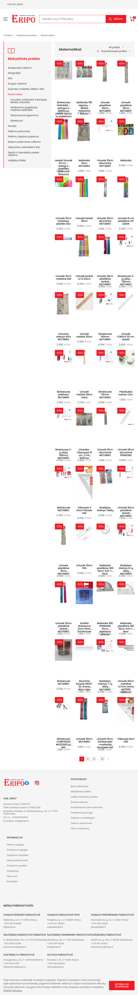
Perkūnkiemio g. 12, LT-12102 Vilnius (109, 920)
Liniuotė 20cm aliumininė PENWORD (126, 452)
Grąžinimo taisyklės (17, 855)
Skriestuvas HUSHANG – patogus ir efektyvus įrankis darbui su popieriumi (63, 109)
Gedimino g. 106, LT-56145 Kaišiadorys (112, 939)
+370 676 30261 (99, 923)
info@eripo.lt (22, 821)
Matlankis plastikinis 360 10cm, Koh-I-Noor (105, 570)
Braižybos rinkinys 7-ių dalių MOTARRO (105, 685)
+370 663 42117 (11, 963)
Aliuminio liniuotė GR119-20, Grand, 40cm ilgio (84, 685)
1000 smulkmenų (80, 828)
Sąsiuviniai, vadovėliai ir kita (24, 147)
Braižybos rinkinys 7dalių (105, 509)
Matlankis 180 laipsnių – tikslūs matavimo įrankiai (84, 108)
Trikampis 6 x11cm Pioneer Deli (84, 510)
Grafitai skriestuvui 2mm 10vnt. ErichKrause (84, 627)
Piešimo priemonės (19, 131)
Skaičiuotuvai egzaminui (24, 115)
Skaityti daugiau (12, 990)
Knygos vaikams (17, 83)
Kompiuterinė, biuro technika (87, 807)
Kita (10, 78)
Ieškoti (118, 19)
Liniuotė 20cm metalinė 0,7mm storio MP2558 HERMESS (126, 687)
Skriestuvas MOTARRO (63, 509)
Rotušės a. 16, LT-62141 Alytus (62, 959)
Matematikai (48, 35)
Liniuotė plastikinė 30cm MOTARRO (126, 107)
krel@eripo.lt (54, 947)
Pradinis (8, 35)
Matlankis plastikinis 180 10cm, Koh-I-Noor (126, 627)
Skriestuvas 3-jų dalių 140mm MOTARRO (63, 454)
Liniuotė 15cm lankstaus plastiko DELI (63, 221)
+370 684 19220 (55, 943)
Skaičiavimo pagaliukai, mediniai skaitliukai (24, 109)
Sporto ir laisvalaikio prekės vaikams (23, 154)
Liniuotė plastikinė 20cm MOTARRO (105, 107)
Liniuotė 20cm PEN (84, 567)
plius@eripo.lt (98, 927)
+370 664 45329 (56, 963)
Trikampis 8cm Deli (126, 740)
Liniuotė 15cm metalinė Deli (63, 278)
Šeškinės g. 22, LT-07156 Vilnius (20, 920)
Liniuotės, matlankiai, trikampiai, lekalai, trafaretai (28, 101)
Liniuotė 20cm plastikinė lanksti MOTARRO (105, 280)
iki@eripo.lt (9, 927)
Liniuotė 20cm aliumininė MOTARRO (105, 221)
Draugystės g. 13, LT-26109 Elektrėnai (23, 959)
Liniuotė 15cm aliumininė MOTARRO (105, 452)
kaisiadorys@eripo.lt (102, 947)
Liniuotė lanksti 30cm (84, 220)
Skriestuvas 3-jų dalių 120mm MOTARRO (126, 280)
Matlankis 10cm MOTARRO (84, 163)
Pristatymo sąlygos (17, 849)
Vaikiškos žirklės (17, 160)
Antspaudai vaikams (20, 67)
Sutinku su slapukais (122, 985)
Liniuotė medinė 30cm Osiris (84, 394)
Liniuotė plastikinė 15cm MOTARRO (63, 570)
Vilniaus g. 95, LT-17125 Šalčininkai (65, 939)
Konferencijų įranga (82, 812)
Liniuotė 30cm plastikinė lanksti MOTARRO (126, 512)
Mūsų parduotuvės (17, 860)
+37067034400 (19, 817)
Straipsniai (13, 871)
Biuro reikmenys (79, 786)
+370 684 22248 (12, 943)
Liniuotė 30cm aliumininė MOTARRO (105, 163)
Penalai (12, 126)
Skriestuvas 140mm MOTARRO (105, 336)
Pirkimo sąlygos (15, 844)
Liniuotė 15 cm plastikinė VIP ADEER (126, 221)
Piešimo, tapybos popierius (23, 136)
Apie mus (12, 876)
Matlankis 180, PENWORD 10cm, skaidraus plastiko (105, 629)
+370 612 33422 (99, 943)
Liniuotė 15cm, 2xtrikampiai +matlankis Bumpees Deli (105, 743)
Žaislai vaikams (79, 802)
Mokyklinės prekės (27, 35)
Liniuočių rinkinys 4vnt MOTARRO (63, 336)
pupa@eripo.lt (55, 927)
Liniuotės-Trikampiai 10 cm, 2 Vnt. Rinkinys (84, 454)
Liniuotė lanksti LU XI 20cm (84, 278)
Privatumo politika (17, 865)
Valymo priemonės (81, 823)
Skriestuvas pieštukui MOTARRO (63, 394)
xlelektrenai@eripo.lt (14, 966)
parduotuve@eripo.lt (14, 947)
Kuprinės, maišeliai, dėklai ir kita (26, 89)
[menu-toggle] (5, 19)
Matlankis (125, 160)
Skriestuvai (16, 120)
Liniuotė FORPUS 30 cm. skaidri (126, 336)
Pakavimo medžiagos (83, 817)
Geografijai (14, 73)
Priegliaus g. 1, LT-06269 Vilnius (64, 920)
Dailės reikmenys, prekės (84, 796)
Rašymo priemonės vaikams (24, 141)
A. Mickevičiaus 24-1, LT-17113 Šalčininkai (25, 939)
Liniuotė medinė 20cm (84, 335)
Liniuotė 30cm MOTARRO (84, 740)
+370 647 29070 (15, 4)
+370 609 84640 (12, 923)
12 (102, 758)
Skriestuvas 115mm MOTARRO (105, 394)
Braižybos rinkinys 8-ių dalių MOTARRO (126, 570)
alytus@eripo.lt (55, 966)
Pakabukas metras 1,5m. (125, 393)
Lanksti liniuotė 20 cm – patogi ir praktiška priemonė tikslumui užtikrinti (63, 169)
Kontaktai (12, 881)
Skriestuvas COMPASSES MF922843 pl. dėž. (63, 743)
